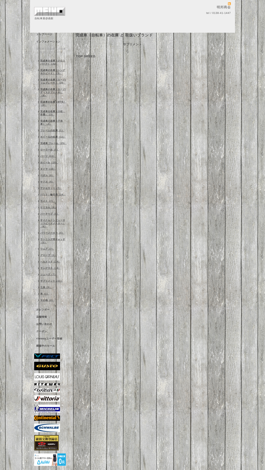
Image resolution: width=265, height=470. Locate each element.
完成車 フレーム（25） (53, 143)
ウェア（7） (47, 249)
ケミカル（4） (48, 207)
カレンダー (43, 309)
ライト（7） (47, 201)
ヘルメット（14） (50, 261)
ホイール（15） (49, 162)
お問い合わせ (44, 324)
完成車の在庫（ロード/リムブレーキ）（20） (53, 81)
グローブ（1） (48, 255)
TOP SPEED (85, 56)
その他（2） (47, 300)
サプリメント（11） (51, 281)
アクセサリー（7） (51, 188)
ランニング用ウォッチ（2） (52, 241)
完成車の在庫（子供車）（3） (51, 122)
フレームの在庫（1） (52, 130)
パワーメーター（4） (52, 233)
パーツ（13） (48, 156)
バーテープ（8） (49, 214)
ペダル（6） (47, 175)
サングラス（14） (50, 268)
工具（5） (46, 287)
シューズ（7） (48, 274)
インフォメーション (48, 41)
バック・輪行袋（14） (53, 194)
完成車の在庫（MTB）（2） (53, 103)
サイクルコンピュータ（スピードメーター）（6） (52, 223)
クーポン (41, 331)
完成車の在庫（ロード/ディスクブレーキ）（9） (53, 92)
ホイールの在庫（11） (53, 137)
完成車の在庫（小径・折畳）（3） (52, 113)
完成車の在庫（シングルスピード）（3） (52, 72)
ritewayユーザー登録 (49, 338)
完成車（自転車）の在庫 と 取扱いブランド (51, 50)
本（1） (44, 293)
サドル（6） (47, 181)
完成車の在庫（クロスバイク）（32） (52, 62)
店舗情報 (41, 316)
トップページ (44, 34)
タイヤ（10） (48, 169)
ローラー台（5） (49, 149)
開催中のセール (45, 345)
